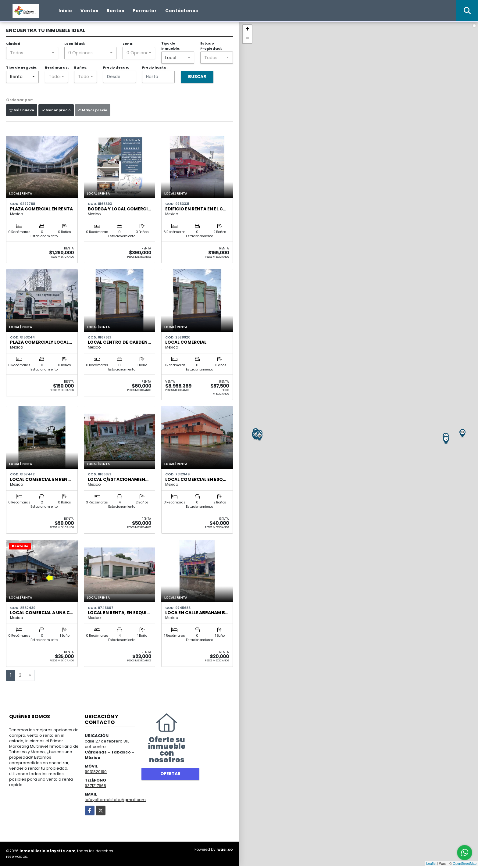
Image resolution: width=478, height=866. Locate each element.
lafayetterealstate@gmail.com (115, 800)
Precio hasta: (154, 67)
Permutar (145, 11)
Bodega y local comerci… (119, 209)
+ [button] (247, 29)
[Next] (30, 675)
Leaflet (431, 863)
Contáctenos (181, 11)
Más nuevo (21, 110)
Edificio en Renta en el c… (195, 209)
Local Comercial (185, 342)
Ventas (89, 11)
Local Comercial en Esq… (195, 479)
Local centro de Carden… (119, 342)
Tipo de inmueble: (170, 46)
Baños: (80, 67)
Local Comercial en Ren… (40, 479)
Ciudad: (13, 43)
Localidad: (74, 43)
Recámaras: (57, 67)
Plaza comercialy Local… (41, 342)
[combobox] (32, 53)
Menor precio (56, 110)
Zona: (128, 43)
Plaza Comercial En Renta (41, 209)
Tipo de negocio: (21, 67)
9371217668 (95, 786)
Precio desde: (116, 67)
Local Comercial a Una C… (41, 612)
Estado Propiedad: (211, 46)
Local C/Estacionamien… (118, 479)
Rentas (115, 11)
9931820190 (96, 772)
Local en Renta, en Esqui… (119, 612)
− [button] (247, 38)
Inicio (65, 11)
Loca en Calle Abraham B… (196, 612)
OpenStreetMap (464, 863)
